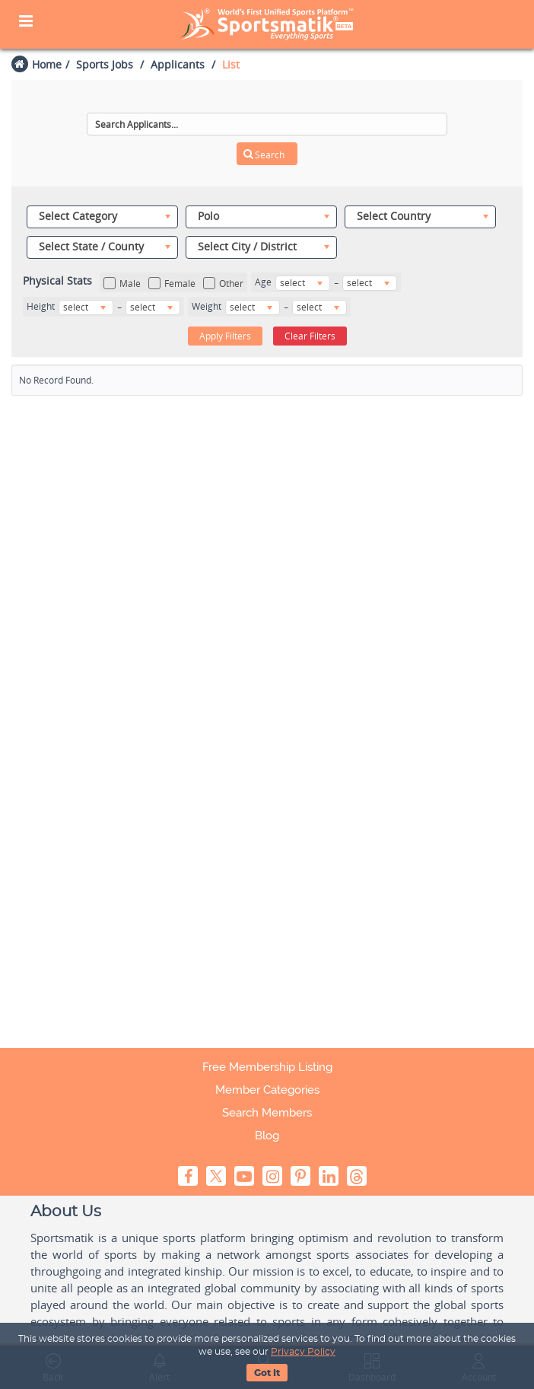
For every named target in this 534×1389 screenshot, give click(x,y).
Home (47, 64)
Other (223, 283)
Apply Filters (225, 336)
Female (171, 283)
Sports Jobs (104, 64)
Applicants (178, 64)
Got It (267, 1373)
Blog (267, 1135)
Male (122, 283)
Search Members (267, 1113)
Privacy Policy (303, 1351)
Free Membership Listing (267, 1067)
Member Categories (267, 1090)
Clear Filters (309, 336)
